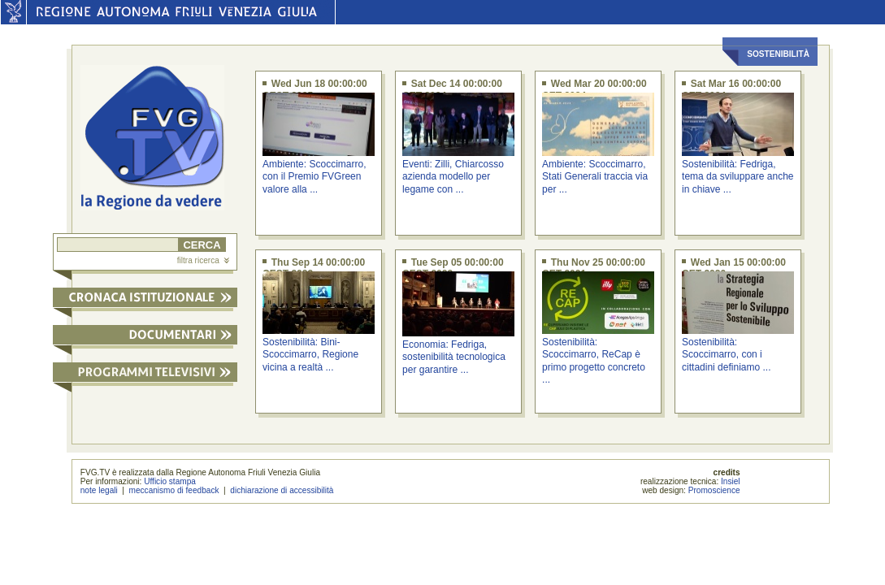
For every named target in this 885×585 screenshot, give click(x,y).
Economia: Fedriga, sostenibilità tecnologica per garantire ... (453, 357)
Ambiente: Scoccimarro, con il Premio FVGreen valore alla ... (314, 176)
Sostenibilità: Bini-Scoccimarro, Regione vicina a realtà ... (310, 354)
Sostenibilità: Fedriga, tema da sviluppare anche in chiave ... (737, 176)
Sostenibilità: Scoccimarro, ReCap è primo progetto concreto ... (593, 360)
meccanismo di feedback (174, 490)
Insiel (730, 481)
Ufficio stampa (170, 481)
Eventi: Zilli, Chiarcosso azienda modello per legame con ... (453, 176)
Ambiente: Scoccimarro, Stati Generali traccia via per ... (595, 176)
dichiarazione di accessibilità (281, 490)
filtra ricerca (203, 260)
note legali (99, 490)
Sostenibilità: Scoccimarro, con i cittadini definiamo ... (726, 354)
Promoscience (714, 490)
